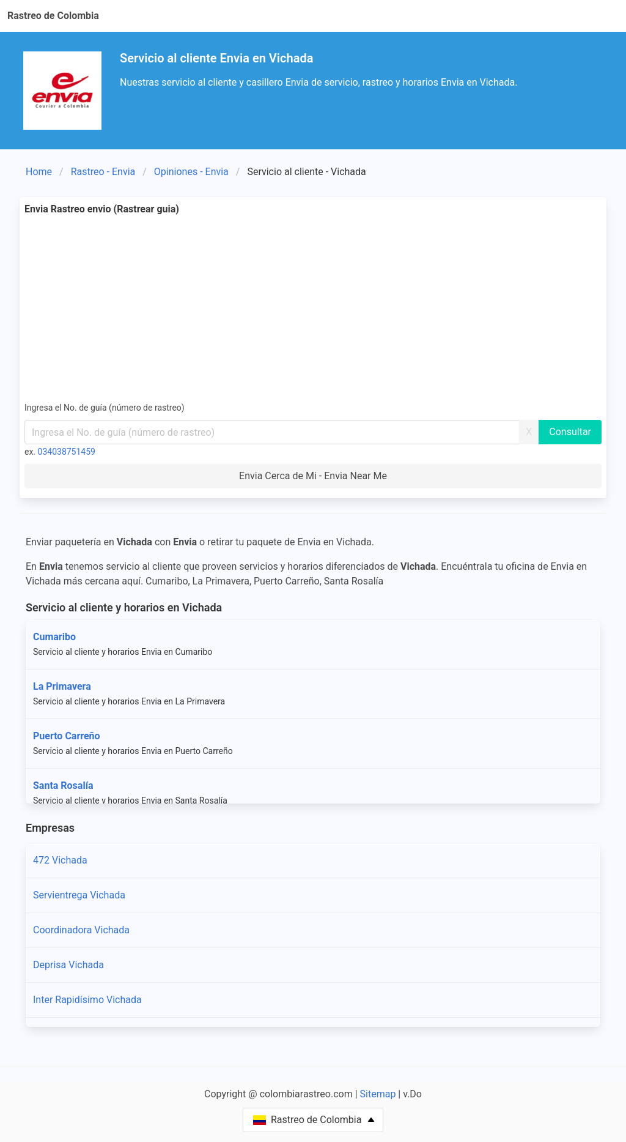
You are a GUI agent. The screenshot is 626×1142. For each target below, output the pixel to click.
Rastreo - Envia (103, 171)
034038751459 (66, 452)
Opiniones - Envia (191, 171)
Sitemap (378, 1094)
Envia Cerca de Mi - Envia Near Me (313, 476)
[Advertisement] (313, 308)
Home (39, 171)
